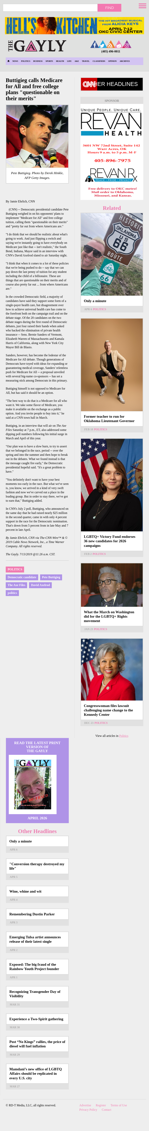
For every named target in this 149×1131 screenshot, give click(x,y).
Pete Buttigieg (51, 577)
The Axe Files (16, 585)
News (15, 61)
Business (37, 61)
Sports (49, 61)
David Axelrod (40, 585)
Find (109, 8)
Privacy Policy (88, 1109)
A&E (76, 61)
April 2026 (37, 818)
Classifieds (99, 61)
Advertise (85, 1105)
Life (69, 61)
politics (12, 592)
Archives (125, 61)
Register (101, 1105)
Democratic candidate (22, 577)
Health (60, 61)
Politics (25, 61)
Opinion (112, 61)
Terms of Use (119, 1105)
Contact (106, 1109)
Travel (86, 61)
